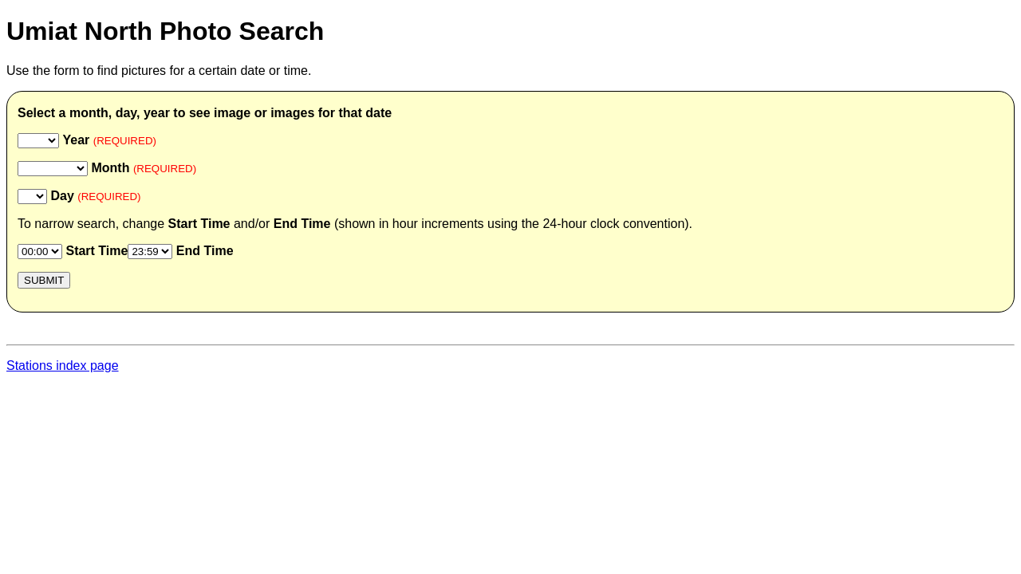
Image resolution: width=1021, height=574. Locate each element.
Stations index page (62, 365)
